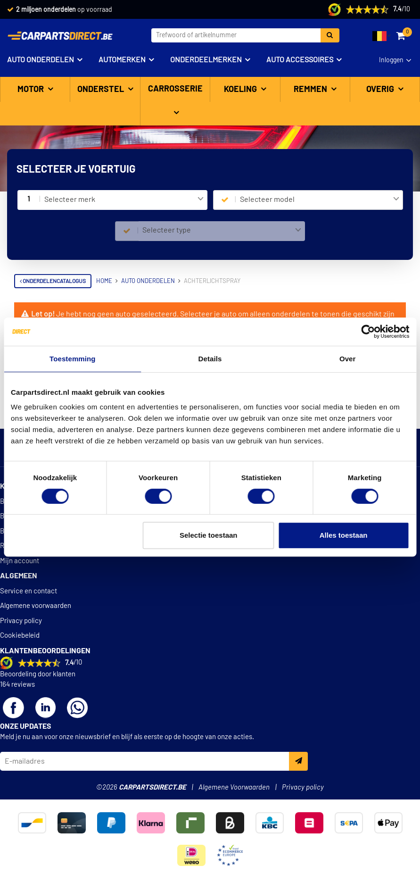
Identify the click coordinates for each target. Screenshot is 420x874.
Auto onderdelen (40, 60)
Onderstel (101, 89)
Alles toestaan (344, 535)
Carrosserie (175, 89)
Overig (381, 89)
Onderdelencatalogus (53, 281)
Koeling (241, 89)
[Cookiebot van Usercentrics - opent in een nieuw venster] (368, 332)
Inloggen (391, 60)
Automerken (122, 60)
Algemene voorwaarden (35, 615)
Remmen (311, 89)
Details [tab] (210, 359)
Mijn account (19, 570)
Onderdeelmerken (206, 60)
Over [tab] (347, 359)
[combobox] (124, 200)
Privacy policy (21, 630)
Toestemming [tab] (72, 359)
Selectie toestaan (209, 535)
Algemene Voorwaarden (234, 796)
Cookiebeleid (20, 645)
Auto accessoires (299, 60)
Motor (31, 89)
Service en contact (28, 600)
